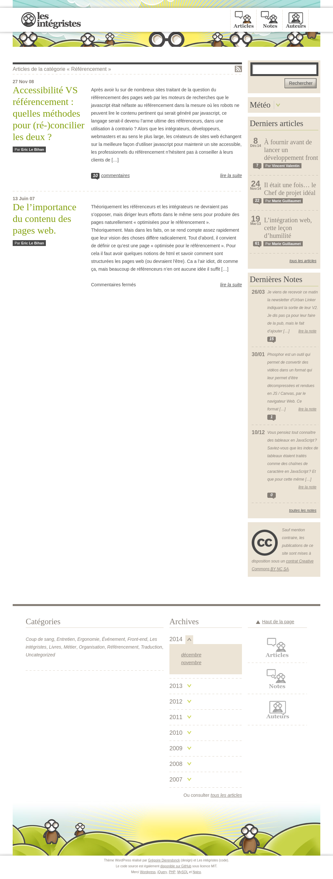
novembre (191, 662)
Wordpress (147, 872)
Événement (113, 639)
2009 (175, 748)
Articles (277, 647)
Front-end (137, 639)
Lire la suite (231, 175)
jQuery (162, 872)
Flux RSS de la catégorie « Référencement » (238, 69)
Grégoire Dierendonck (164, 860)
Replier (189, 639)
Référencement (123, 647)
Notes (277, 678)
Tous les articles (302, 261)
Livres (55, 647)
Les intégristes (51, 19)
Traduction (151, 647)
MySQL (182, 872)
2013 (175, 686)
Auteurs (277, 709)
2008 (175, 764)
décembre (191, 654)
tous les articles (226, 795)
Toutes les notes (302, 510)
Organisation (91, 647)
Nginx (197, 872)
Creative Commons (265, 541)
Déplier (278, 105)
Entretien (66, 639)
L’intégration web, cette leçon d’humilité (288, 227)
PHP (172, 872)
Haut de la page (278, 621)
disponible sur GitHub (176, 866)
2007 (175, 779)
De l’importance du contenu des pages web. (44, 218)
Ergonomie (88, 639)
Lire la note (307, 331)
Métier (70, 647)
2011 (175, 717)
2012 (175, 701)
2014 (175, 639)
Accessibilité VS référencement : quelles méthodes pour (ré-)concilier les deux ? (49, 113)
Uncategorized (40, 654)
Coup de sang (40, 639)
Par (29, 149)
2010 (175, 733)
